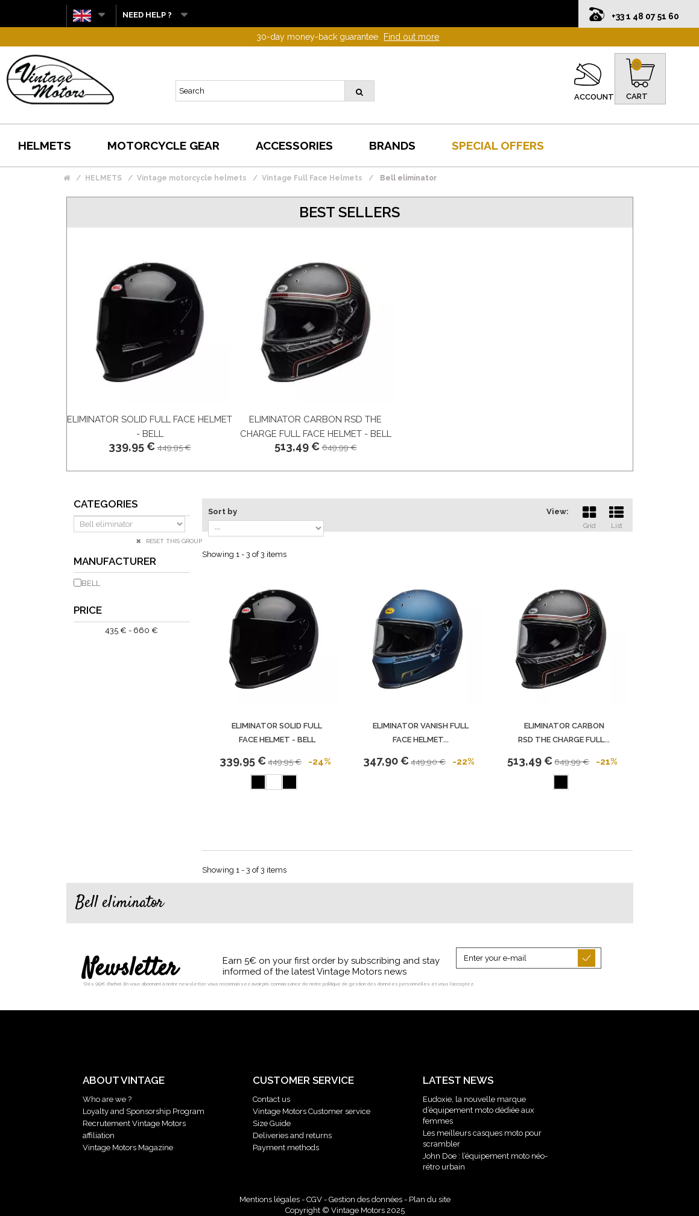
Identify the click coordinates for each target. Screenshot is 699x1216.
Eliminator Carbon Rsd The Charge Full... (564, 732)
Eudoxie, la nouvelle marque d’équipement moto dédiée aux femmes (478, 1110)
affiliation (99, 1135)
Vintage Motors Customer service (311, 1111)
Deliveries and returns (292, 1135)
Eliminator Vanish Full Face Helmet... (421, 732)
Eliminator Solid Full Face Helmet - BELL (277, 732)
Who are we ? (107, 1099)
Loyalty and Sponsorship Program (143, 1111)
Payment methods (286, 1147)
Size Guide (272, 1123)
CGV (314, 1199)
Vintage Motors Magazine (128, 1147)
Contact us (271, 1099)
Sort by (222, 511)
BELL (90, 583)
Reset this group (173, 541)
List (616, 516)
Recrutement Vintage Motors (134, 1123)
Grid (589, 516)
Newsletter (130, 969)
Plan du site (430, 1199)
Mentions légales (269, 1199)
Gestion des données (365, 1199)
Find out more (411, 37)
